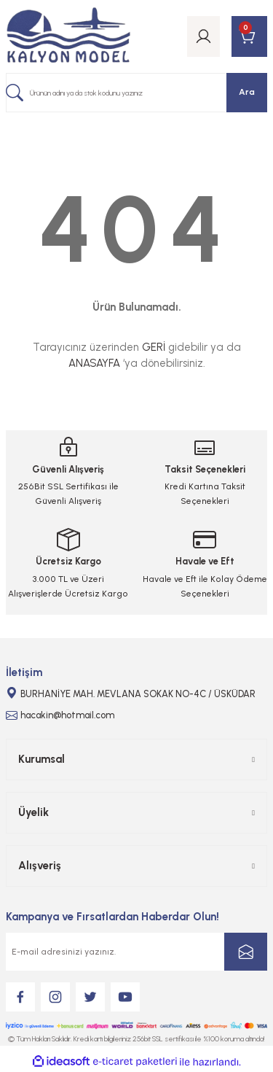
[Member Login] (203, 36)
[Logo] (68, 36)
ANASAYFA (94, 363)
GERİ (153, 347)
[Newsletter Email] (136, 952)
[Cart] (249, 36)
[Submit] (245, 952)
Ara (247, 92)
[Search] (136, 92)
